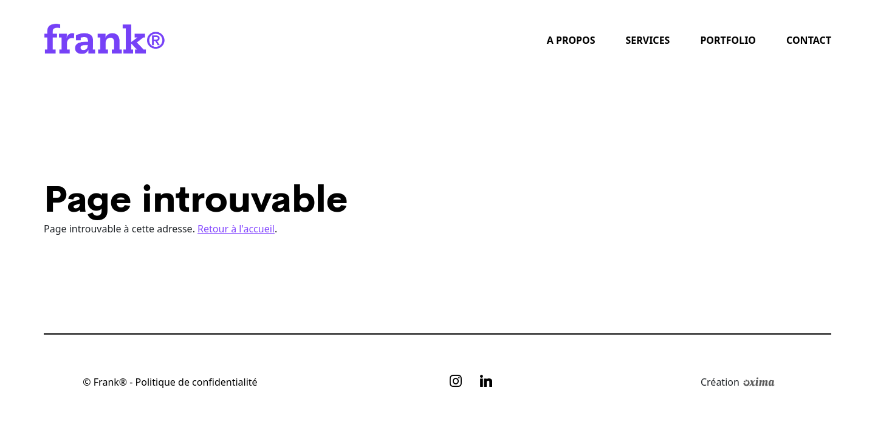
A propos (571, 40)
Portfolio (728, 40)
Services (647, 40)
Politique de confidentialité (197, 382)
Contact (808, 40)
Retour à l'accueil (236, 228)
